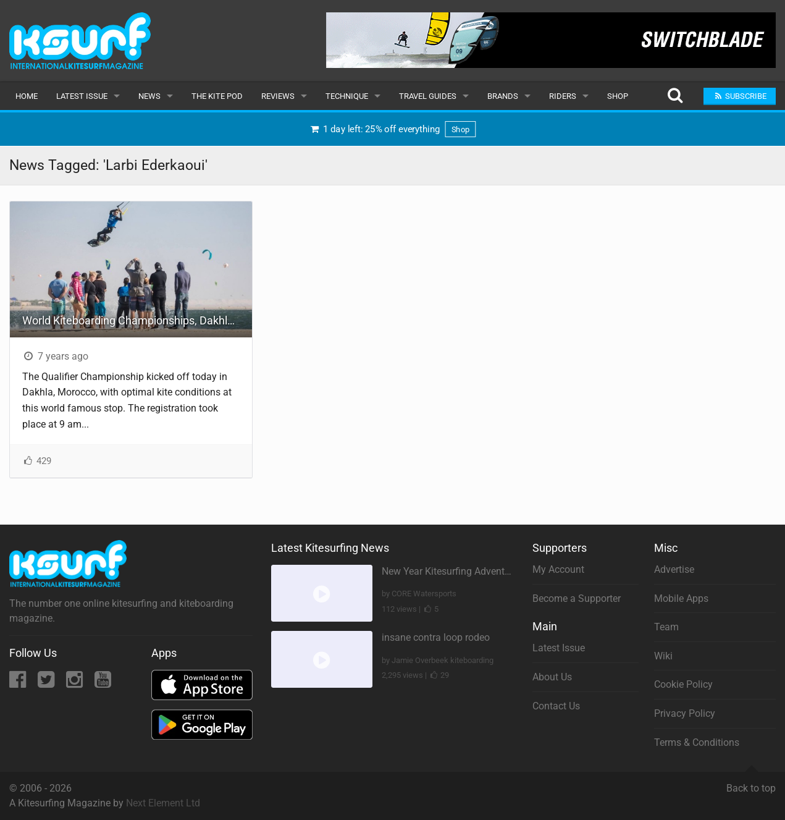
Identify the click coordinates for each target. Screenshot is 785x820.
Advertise (674, 569)
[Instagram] (75, 683)
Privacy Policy (684, 713)
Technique (346, 96)
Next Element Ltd (163, 803)
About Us (552, 677)
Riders (562, 96)
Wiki (663, 656)
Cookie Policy (683, 684)
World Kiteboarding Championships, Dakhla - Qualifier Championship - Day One (137, 320)
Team (666, 627)
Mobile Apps (681, 598)
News (149, 96)
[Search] (674, 96)
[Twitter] (47, 683)
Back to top (751, 783)
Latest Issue (81, 96)
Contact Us (556, 706)
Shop (617, 96)
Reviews (278, 96)
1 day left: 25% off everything (392, 129)
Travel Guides (427, 96)
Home (26, 96)
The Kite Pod (217, 96)
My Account (558, 569)
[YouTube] (102, 683)
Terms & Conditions (696, 742)
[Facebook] (18, 683)
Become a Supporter (576, 598)
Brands (502, 96)
